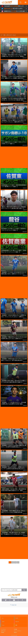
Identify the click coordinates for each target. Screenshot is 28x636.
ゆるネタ (17, 621)
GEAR (3, 621)
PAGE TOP (14, 605)
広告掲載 (15, 629)
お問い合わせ (3, 630)
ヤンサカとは (3, 629)
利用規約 (2, 632)
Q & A (3, 625)
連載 (16, 625)
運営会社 (15, 632)
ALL (3, 618)
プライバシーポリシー (17, 630)
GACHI (16, 618)
